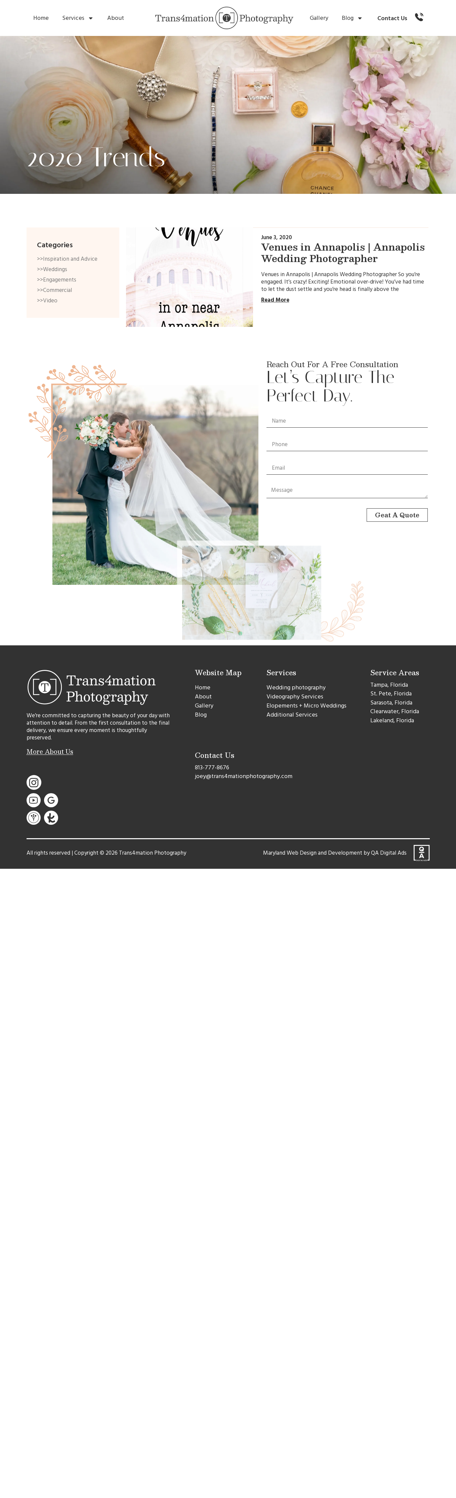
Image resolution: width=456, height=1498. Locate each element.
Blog (352, 18)
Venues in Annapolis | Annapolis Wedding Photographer (343, 252)
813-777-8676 (212, 767)
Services (78, 18)
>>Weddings (52, 269)
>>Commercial (54, 290)
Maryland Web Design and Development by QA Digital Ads (335, 853)
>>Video (47, 300)
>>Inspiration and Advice (67, 259)
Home (41, 18)
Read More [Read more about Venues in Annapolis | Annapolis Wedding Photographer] (275, 300)
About (115, 18)
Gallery (319, 18)
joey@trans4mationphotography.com (243, 776)
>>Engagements (56, 280)
